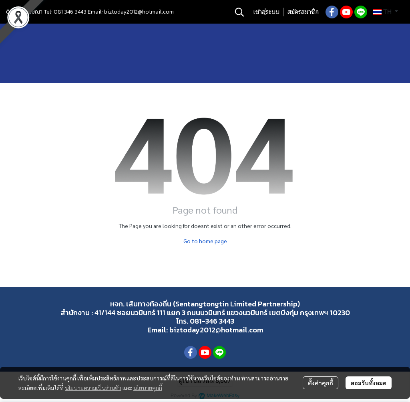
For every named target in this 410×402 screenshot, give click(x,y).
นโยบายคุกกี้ (147, 387)
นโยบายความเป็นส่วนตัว (93, 387)
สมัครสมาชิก (303, 11)
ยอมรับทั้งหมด (368, 382)
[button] (239, 12)
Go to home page (205, 240)
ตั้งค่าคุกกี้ (320, 382)
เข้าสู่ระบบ (266, 11)
